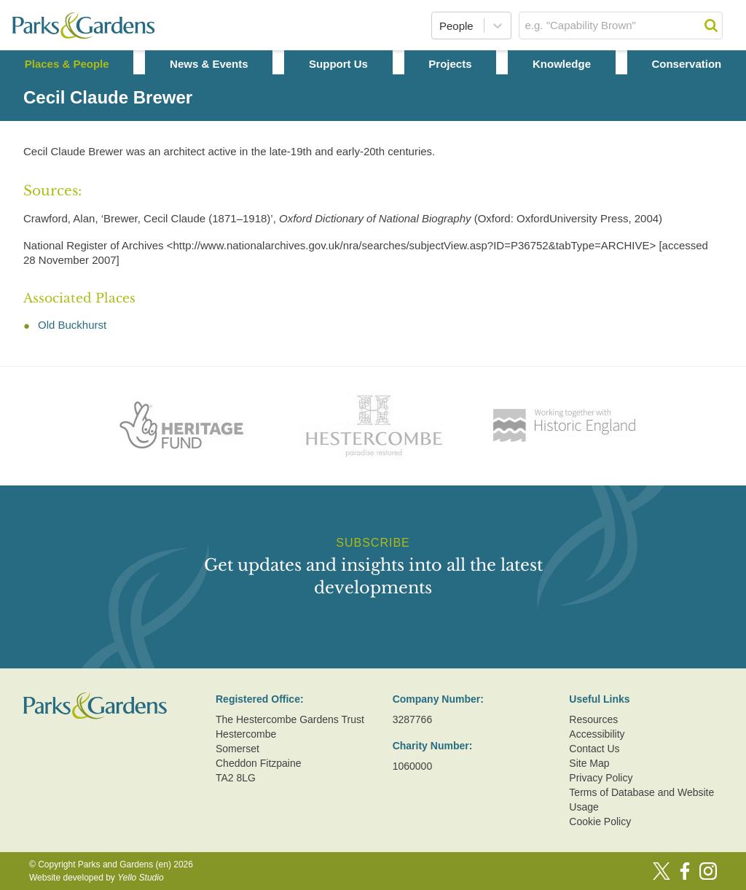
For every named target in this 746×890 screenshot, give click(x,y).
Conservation (686, 64)
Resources (593, 719)
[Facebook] (685, 871)
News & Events (209, 64)
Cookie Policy (600, 821)
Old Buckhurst (72, 325)
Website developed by (96, 878)
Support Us (338, 64)
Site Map (589, 763)
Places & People (67, 64)
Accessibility (596, 734)
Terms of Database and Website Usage (641, 799)
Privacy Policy (600, 778)
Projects (449, 64)
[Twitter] (661, 871)
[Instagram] (708, 871)
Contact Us (594, 748)
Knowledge (562, 64)
